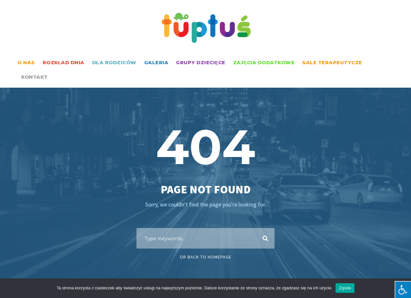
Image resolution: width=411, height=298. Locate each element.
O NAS (26, 62)
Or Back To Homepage (206, 257)
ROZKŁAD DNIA (63, 62)
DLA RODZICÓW (114, 62)
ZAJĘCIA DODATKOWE (264, 62)
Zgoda (345, 287)
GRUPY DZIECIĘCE (200, 62)
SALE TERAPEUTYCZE (332, 62)
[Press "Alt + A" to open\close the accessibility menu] (403, 289)
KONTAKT (34, 77)
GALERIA (156, 62)
